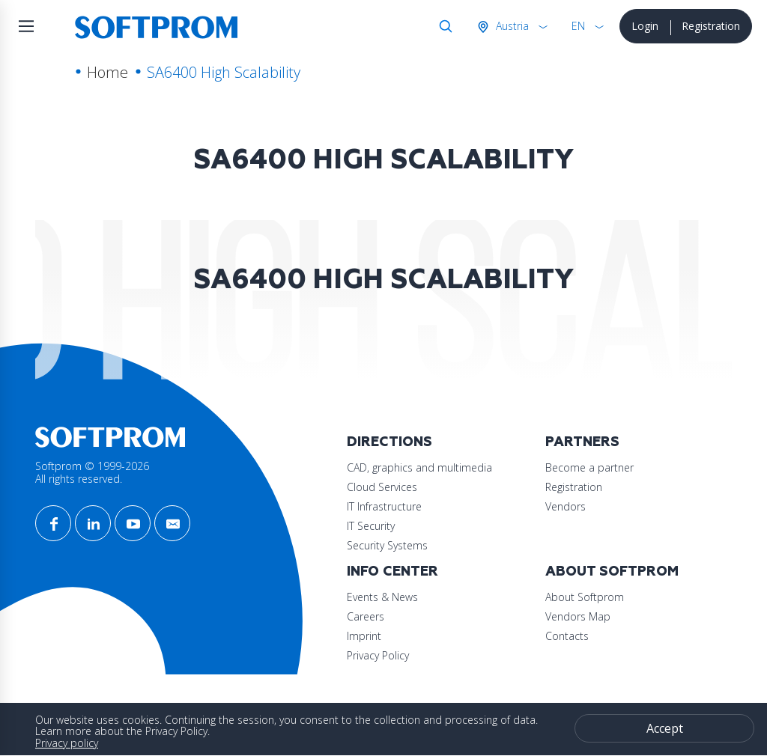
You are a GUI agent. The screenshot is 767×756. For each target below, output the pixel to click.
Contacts (567, 636)
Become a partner (589, 467)
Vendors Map (577, 616)
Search (442, 26)
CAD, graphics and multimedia (419, 467)
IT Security (371, 526)
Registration (711, 26)
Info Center (392, 571)
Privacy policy (66, 743)
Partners (582, 442)
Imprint (364, 636)
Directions (389, 442)
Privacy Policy (378, 655)
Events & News (382, 597)
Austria (511, 26)
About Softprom (612, 571)
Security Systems (387, 545)
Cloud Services (382, 487)
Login (644, 26)
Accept (664, 728)
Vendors (565, 506)
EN (578, 26)
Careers (365, 616)
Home (107, 72)
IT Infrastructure (384, 506)
